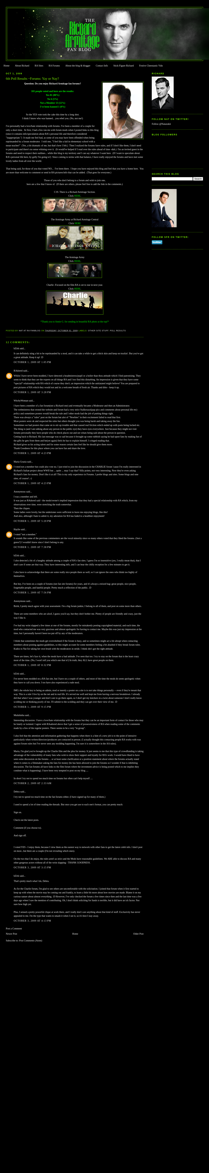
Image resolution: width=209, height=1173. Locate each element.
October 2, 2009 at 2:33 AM (33, 783)
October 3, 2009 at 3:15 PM (32, 867)
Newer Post (11, 934)
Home (6, 65)
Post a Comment (14, 928)
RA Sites (39, 65)
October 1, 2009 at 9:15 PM (32, 707)
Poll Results (118, 331)
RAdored (18, 370)
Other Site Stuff (98, 331)
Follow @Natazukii (161, 124)
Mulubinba (19, 715)
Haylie (17, 529)
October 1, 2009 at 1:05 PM (32, 362)
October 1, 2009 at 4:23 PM (32, 453)
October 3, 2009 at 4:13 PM (32, 920)
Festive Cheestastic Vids (151, 65)
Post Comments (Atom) (30, 940)
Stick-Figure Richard (123, 65)
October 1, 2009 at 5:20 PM (32, 521)
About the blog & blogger (77, 65)
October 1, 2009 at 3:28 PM (32, 392)
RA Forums (54, 65)
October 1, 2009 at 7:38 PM (32, 547)
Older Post (138, 934)
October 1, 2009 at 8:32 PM (32, 665)
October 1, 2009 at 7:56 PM (32, 592)
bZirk (16, 348)
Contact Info (102, 65)
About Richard (22, 65)
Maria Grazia (20, 461)
